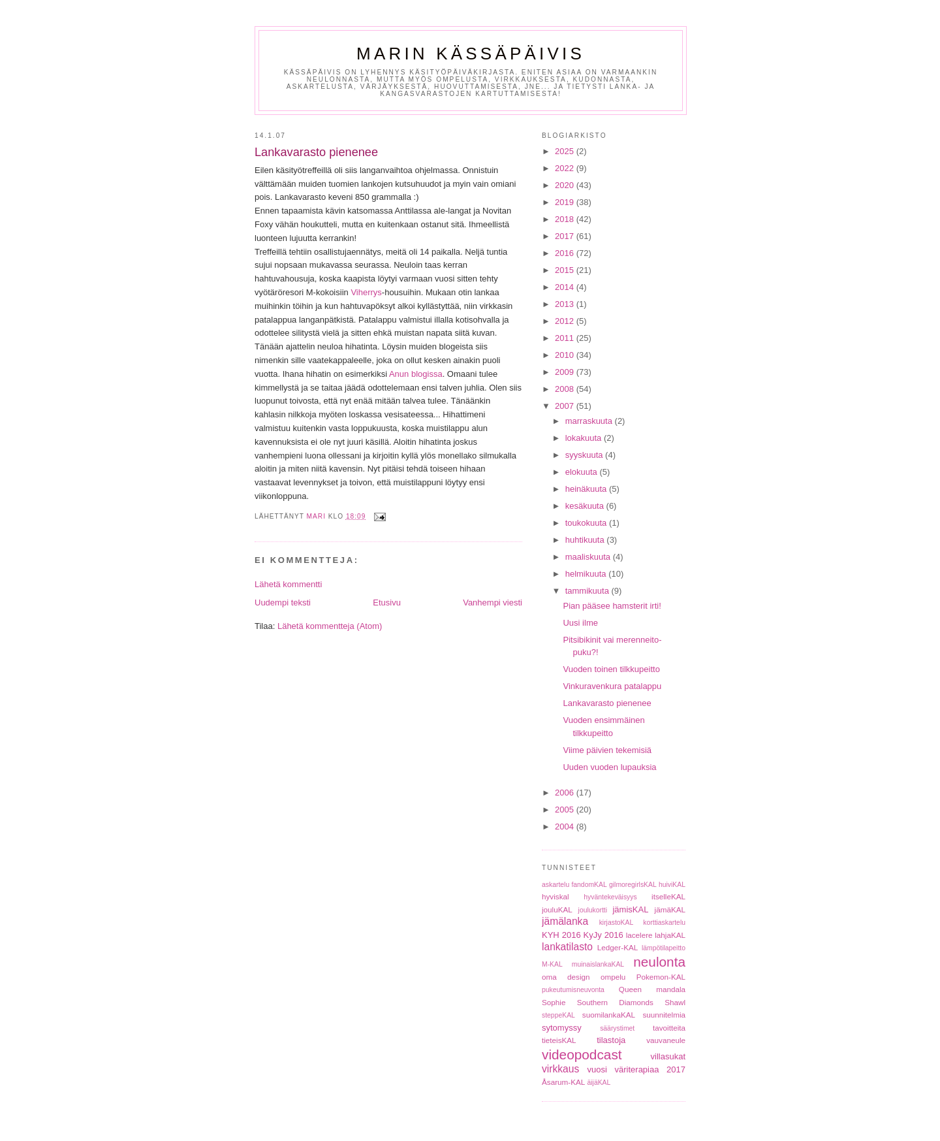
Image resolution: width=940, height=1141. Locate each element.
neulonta (659, 961)
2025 (565, 151)
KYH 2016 (561, 935)
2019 (565, 202)
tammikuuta (588, 591)
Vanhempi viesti (492, 602)
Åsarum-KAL (563, 1082)
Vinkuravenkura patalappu (612, 686)
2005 (565, 809)
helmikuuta (586, 574)
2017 (565, 236)
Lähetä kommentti (288, 584)
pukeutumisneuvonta (573, 989)
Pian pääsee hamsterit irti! (612, 606)
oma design (566, 976)
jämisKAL (630, 909)
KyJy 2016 (603, 935)
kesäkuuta (585, 506)
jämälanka (565, 921)
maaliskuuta (589, 557)
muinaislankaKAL (598, 964)
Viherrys (366, 292)
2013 (565, 304)
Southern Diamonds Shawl (631, 1002)
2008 (565, 389)
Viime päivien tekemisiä (607, 750)
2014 (565, 287)
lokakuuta (584, 438)
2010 (565, 355)
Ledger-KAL (617, 947)
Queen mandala (652, 989)
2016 (565, 253)
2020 (565, 185)
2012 (565, 321)
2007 (565, 406)
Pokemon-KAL (660, 976)
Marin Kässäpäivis (470, 53)
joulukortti (592, 910)
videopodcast (582, 1054)
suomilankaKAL (608, 1014)
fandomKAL (588, 884)
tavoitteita (669, 1027)
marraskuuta (590, 421)
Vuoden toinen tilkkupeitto (611, 669)
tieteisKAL (559, 1040)
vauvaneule (665, 1040)
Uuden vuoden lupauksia (609, 767)
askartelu (555, 884)
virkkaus (560, 1068)
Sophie (553, 1002)
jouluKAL (557, 909)
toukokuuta (587, 523)
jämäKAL (670, 909)
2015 (565, 270)
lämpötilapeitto (663, 948)
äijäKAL (599, 1082)
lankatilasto (567, 946)
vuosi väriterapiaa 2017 (636, 1069)
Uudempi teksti (283, 602)
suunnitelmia (663, 1014)
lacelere (639, 935)
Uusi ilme (580, 623)
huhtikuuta (586, 540)
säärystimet (617, 1028)
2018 (565, 219)
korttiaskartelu (664, 922)
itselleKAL (668, 896)
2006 (565, 792)
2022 (565, 168)
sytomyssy (562, 1028)
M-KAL (552, 964)
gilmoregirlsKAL (633, 884)
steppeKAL (558, 1015)
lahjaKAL (670, 935)
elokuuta (582, 472)
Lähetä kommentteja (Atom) (329, 626)
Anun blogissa (416, 374)
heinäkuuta (587, 489)
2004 (565, 826)
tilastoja (611, 1040)
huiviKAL (672, 884)
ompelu (613, 976)
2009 (565, 372)
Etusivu (387, 602)
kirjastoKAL (616, 922)
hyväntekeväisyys (610, 897)
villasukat (668, 1056)
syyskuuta (585, 455)
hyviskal (555, 896)
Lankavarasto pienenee (607, 703)
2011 (565, 338)
